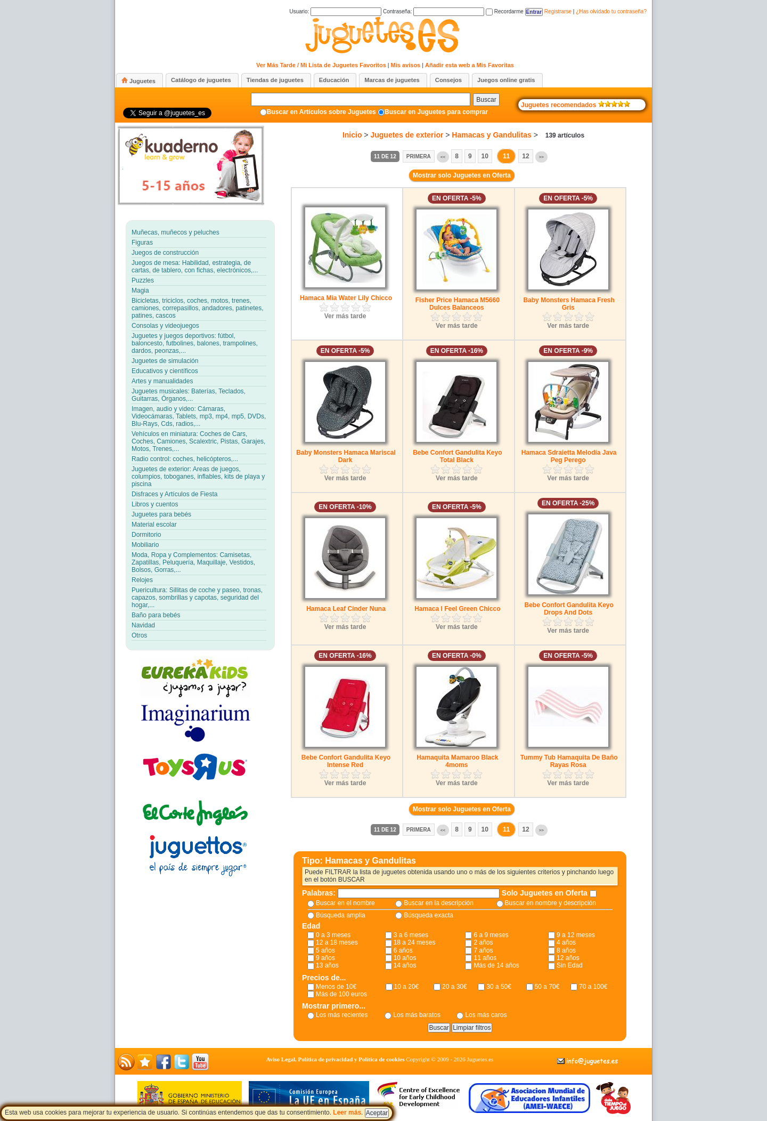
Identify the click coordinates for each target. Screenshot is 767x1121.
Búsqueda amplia (340, 915)
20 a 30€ (454, 986)
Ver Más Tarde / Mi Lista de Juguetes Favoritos (321, 65)
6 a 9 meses (491, 935)
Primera (418, 156)
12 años (568, 958)
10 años (405, 958)
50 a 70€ (547, 986)
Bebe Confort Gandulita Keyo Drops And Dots (568, 608)
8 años (566, 950)
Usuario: (335, 11)
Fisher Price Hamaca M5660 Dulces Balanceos (457, 303)
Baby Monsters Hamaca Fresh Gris (568, 303)
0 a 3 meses (333, 935)
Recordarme (505, 11)
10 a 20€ (406, 986)
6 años (403, 950)
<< (442, 157)
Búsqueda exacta (428, 915)
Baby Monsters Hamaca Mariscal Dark (346, 456)
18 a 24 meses (415, 942)
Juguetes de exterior (406, 135)
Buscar (486, 99)
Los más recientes (342, 1015)
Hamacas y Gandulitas (491, 135)
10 (485, 156)
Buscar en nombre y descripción (550, 903)
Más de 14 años (496, 965)
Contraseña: (433, 11)
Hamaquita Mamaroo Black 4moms (457, 761)
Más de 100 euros (341, 994)
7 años (483, 950)
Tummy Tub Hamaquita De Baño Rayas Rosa (569, 761)
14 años (405, 965)
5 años (325, 950)
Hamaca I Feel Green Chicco (457, 608)
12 (525, 156)
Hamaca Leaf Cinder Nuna (346, 608)
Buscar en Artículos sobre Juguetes (321, 112)
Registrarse (558, 11)
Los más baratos (416, 1015)
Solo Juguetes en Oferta (546, 893)
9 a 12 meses (576, 935)
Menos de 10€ (336, 986)
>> (541, 157)
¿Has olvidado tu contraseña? (611, 11)
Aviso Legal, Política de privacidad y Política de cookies (335, 1059)
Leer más (347, 1112)
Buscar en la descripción (439, 903)
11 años (485, 958)
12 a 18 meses (337, 942)
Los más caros (486, 1015)
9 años (325, 958)
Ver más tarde (345, 316)
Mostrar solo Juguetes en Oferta (462, 175)
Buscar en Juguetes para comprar (436, 112)
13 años (327, 965)
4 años (566, 942)
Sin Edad (570, 965)
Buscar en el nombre (345, 903)
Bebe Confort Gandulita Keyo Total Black (457, 456)
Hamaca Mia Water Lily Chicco (346, 298)
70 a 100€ (593, 986)
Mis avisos (406, 65)
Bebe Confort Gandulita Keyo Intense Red (345, 761)
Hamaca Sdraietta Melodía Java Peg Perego (569, 456)
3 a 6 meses (411, 935)
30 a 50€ (498, 986)
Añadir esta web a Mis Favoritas (469, 65)
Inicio (352, 135)
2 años (483, 942)
